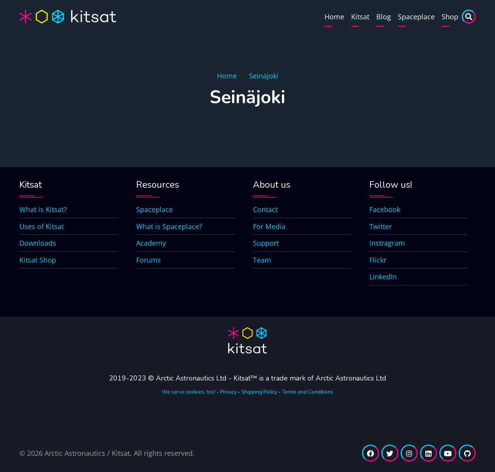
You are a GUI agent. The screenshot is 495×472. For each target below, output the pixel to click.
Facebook (384, 209)
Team (262, 260)
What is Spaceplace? (169, 226)
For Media (269, 226)
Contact (265, 209)
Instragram (387, 243)
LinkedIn (383, 276)
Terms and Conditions (307, 392)
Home (334, 16)
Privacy (228, 392)
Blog (383, 16)
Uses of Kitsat (41, 226)
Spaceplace (416, 16)
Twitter (380, 226)
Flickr (377, 260)
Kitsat (360, 16)
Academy (151, 243)
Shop (450, 16)
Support (266, 243)
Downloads (37, 243)
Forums (148, 260)
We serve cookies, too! (188, 392)
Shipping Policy (259, 392)
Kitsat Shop (37, 260)
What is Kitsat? (43, 209)
